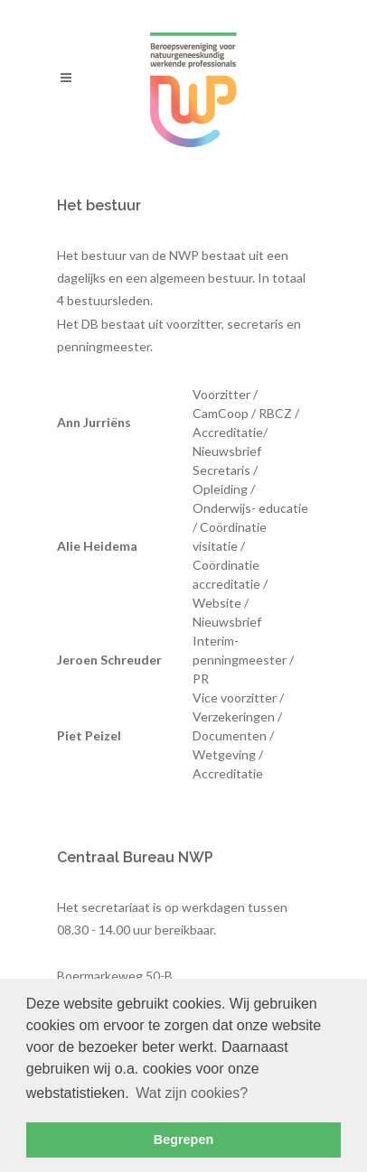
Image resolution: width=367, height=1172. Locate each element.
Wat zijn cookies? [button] (192, 1093)
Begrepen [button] (183, 1139)
